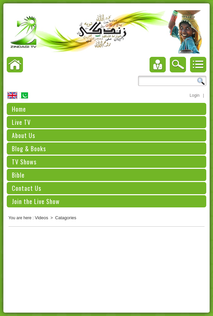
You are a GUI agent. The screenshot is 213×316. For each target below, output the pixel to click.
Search (201, 81)
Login (194, 95)
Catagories (65, 217)
